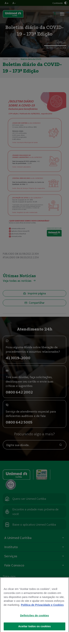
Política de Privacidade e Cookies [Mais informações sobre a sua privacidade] (42, 609)
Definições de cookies (34, 620)
